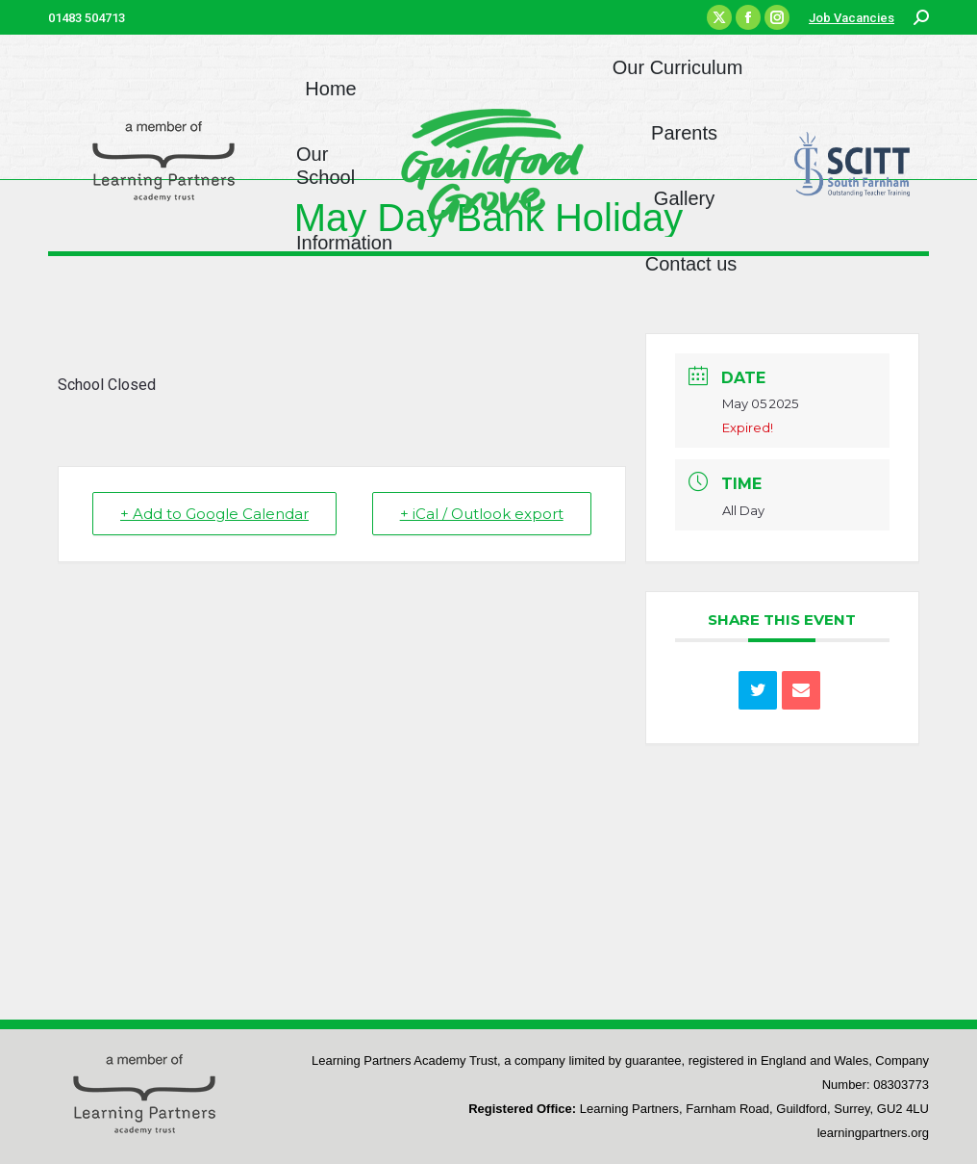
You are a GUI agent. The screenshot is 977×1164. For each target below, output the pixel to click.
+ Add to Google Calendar (214, 513)
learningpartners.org (873, 1132)
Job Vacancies (851, 18)
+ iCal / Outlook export (482, 513)
